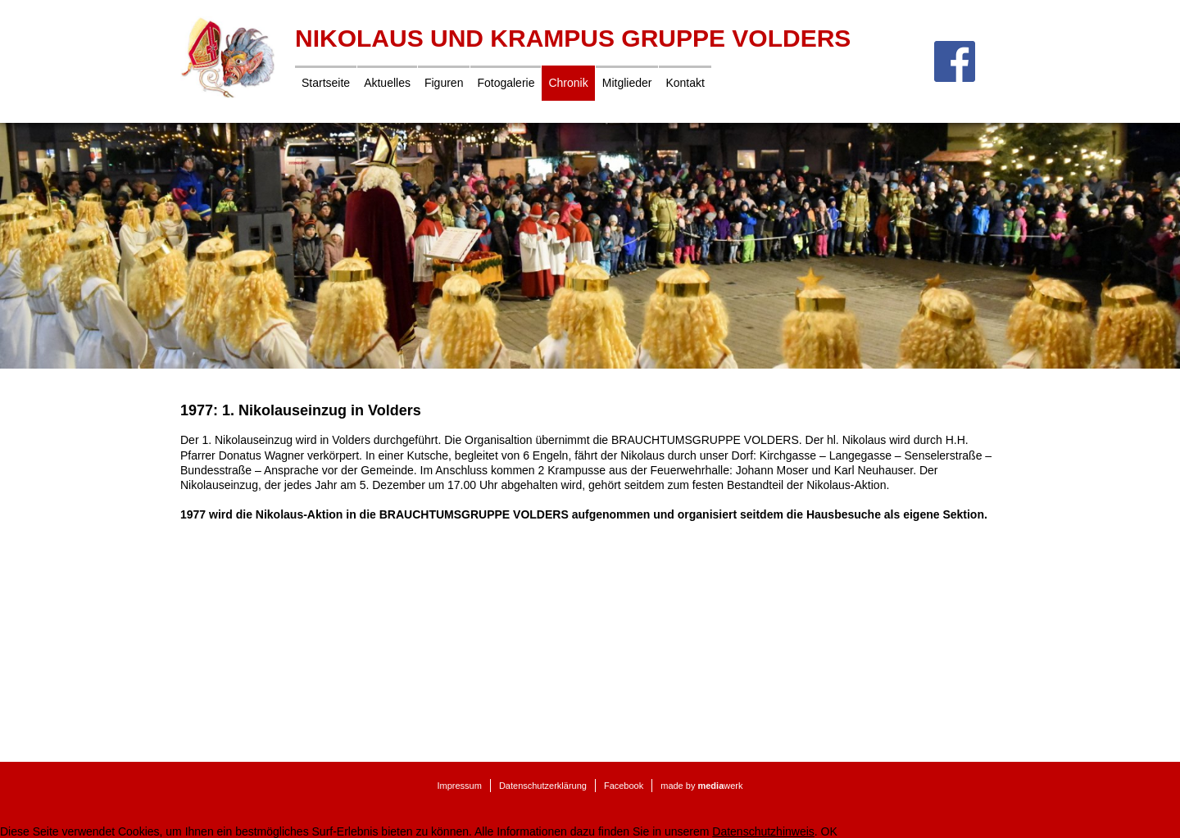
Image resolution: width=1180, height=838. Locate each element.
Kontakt (684, 82)
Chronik (568, 82)
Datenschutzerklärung (543, 785)
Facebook (623, 785)
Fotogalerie (505, 82)
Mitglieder (627, 82)
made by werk (701, 785)
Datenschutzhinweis (763, 831)
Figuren (443, 82)
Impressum (459, 785)
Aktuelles (387, 82)
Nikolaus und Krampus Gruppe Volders (573, 38)
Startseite (326, 82)
